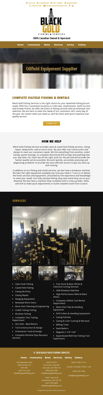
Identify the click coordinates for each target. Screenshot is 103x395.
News (47, 44)
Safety (70, 44)
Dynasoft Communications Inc (55, 390)
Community (34, 44)
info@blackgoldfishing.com (24, 373)
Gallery (82, 44)
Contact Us (52, 123)
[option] (51, 235)
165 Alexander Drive (24, 362)
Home (20, 44)
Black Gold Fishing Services (55, 352)
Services (58, 44)
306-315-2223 (24, 370)
